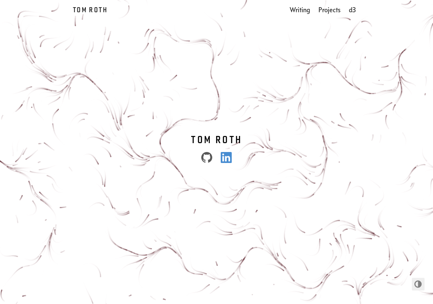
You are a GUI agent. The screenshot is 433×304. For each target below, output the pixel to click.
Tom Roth (90, 9)
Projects (329, 9)
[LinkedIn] (226, 157)
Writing (300, 9)
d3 (352, 9)
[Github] (206, 157)
